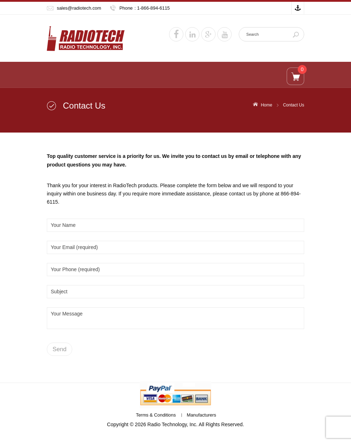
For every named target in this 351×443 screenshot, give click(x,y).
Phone (126, 8)
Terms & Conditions (156, 415)
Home (266, 105)
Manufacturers (201, 415)
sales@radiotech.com (79, 8)
